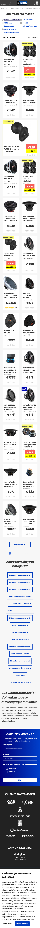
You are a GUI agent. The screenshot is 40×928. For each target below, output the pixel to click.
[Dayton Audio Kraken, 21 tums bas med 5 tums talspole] (30, 522)
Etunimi (6, 754)
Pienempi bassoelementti (20, 682)
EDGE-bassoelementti (20, 654)
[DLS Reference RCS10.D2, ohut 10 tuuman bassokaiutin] (11, 445)
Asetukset (7, 923)
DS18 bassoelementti (20, 639)
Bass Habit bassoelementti (20, 647)
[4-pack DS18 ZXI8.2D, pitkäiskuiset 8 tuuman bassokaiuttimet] (30, 63)
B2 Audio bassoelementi (20, 661)
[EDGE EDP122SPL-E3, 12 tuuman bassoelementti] (11, 103)
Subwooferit (16, 8)
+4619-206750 (20, 857)
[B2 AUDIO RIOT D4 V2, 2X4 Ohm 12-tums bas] (30, 371)
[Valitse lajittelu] (9, 38)
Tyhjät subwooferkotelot (29, 24)
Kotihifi (10, 772)
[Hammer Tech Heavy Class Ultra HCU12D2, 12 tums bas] (30, 485)
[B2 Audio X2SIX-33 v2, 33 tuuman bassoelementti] (11, 296)
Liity (20, 780)
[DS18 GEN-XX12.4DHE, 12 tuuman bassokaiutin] (30, 296)
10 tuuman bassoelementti (20, 618)
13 (22, 553)
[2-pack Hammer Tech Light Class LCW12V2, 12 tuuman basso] (30, 445)
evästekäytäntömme (27, 893)
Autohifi (4, 8)
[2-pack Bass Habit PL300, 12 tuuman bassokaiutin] (14, 149)
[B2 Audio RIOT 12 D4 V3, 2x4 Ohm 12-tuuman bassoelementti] (30, 408)
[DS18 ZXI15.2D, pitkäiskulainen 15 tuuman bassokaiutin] (11, 408)
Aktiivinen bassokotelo (9, 24)
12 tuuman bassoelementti (20, 575)
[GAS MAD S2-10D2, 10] (11, 333)
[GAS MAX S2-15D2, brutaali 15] (30, 333)
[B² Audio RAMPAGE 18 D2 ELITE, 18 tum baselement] (11, 522)
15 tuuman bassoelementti (20, 582)
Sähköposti (7, 745)
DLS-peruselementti (20, 625)
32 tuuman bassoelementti (20, 597)
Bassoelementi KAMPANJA (20, 668)
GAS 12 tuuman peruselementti (20, 611)
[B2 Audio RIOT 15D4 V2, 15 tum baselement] (30, 256)
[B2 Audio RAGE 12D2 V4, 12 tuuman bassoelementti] (11, 63)
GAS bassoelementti (20, 632)
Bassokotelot (27, 20)
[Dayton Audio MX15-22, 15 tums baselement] (30, 103)
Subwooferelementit (12, 20)
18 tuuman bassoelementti (20, 589)
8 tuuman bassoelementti (20, 604)
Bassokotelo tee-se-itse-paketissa (11, 31)
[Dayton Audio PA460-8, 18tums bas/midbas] (11, 485)
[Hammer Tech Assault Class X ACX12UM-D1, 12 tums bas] (11, 371)
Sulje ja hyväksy (22, 923)
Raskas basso (20, 675)
